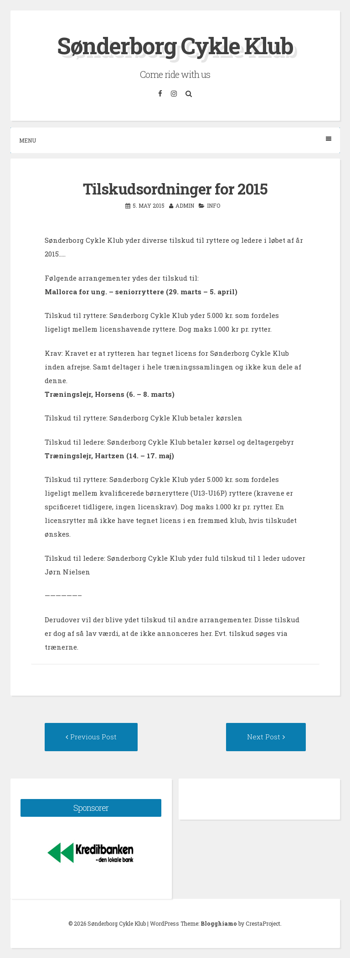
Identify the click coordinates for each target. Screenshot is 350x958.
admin (184, 205)
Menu (175, 140)
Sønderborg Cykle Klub (175, 46)
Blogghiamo (219, 923)
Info (213, 205)
